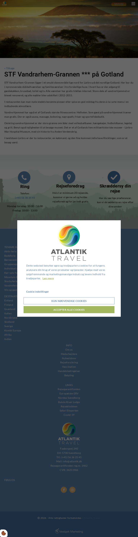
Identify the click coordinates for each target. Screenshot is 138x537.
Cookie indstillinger (37, 291)
